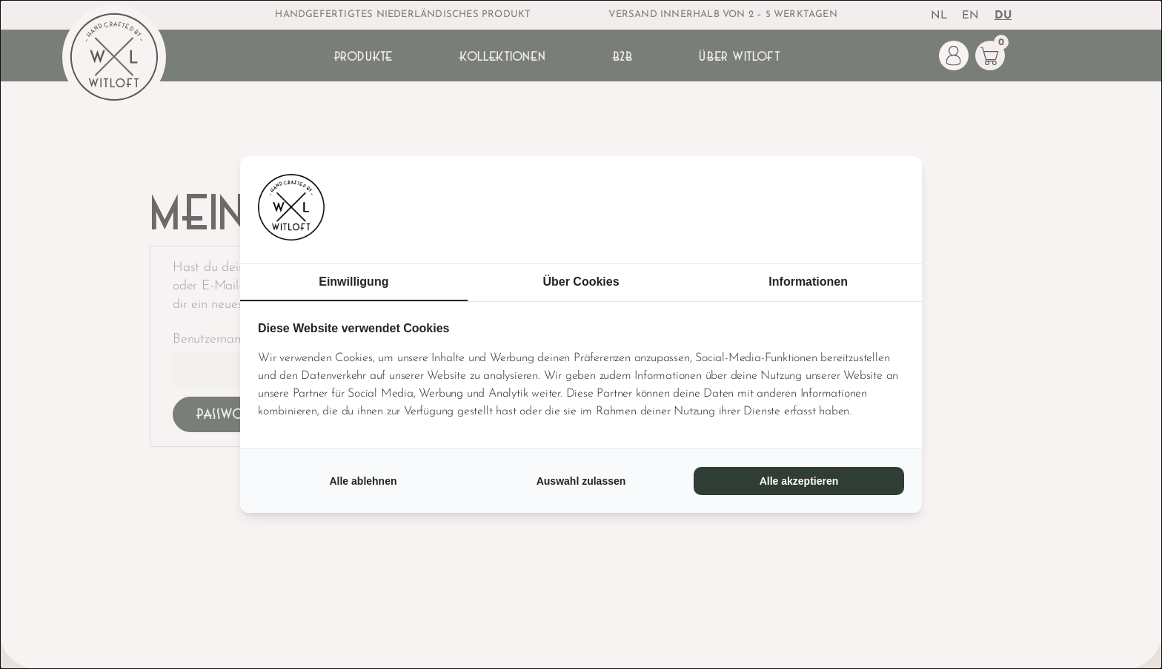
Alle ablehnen (362, 481)
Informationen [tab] (808, 281)
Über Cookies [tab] (580, 281)
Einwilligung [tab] (353, 281)
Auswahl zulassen (581, 481)
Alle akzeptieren (799, 481)
